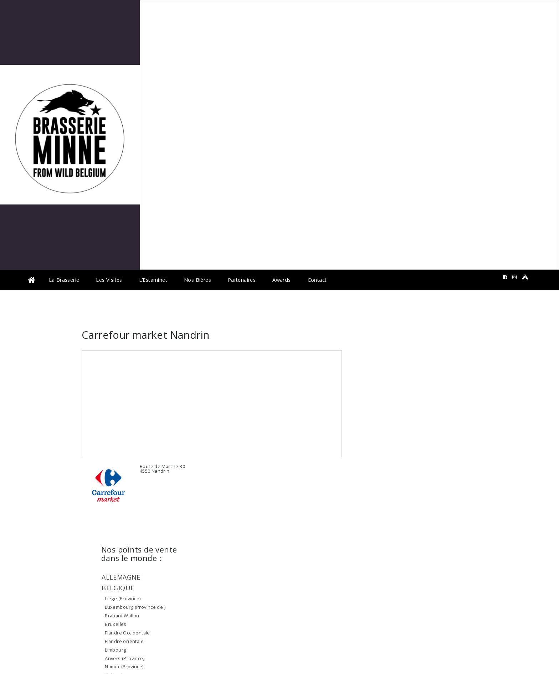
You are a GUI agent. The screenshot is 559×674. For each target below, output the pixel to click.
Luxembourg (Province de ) (135, 607)
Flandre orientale (124, 641)
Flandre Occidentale (127, 632)
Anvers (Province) (124, 658)
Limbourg (115, 650)
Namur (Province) (124, 666)
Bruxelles (116, 624)
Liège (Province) (122, 598)
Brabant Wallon (122, 615)
